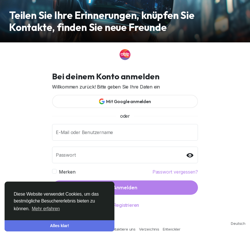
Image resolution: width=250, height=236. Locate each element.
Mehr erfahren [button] (46, 208)
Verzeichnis (149, 229)
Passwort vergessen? (175, 172)
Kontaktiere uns (122, 229)
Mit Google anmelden (125, 101)
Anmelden (125, 187)
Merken (67, 172)
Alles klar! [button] (59, 225)
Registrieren (126, 205)
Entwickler (171, 229)
